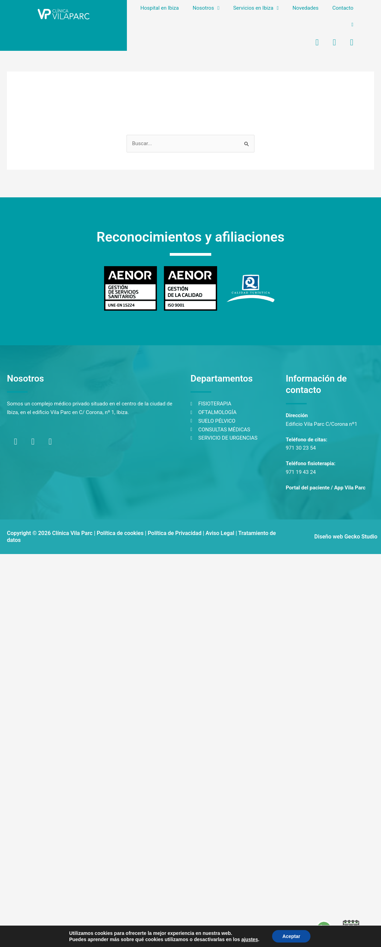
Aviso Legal (220, 533)
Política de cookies (120, 533)
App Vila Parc (349, 488)
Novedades (305, 8)
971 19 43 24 (301, 472)
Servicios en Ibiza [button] (256, 8)
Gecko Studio (361, 536)
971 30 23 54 (301, 448)
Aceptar (291, 936)
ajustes (249, 939)
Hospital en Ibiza (159, 8)
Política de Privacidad (174, 533)
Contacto (342, 8)
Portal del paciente (308, 488)
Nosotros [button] (206, 8)
